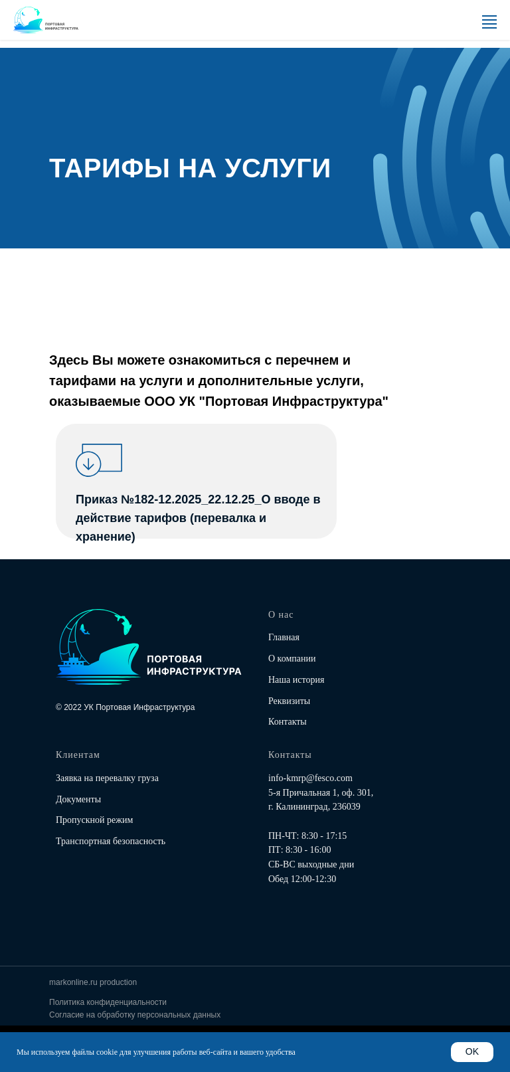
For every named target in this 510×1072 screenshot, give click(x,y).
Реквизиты (289, 701)
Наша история (296, 680)
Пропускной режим (94, 820)
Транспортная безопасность (110, 841)
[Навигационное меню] (489, 24)
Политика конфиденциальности (108, 1002)
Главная (283, 637)
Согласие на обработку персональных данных (134, 1015)
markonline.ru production (93, 982)
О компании (291, 659)
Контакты (287, 722)
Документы (78, 799)
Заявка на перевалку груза (107, 778)
